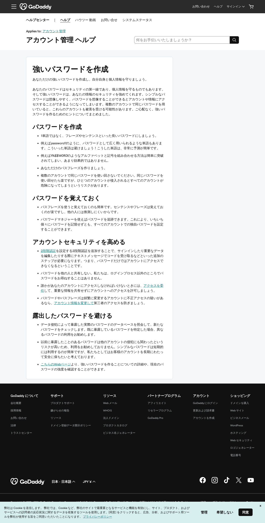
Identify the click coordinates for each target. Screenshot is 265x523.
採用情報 (16, 410)
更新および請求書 (203, 410)
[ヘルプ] (218, 6)
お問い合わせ (19, 418)
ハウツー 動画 (85, 20)
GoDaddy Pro (155, 418)
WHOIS (107, 410)
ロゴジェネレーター (242, 447)
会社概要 (16, 403)
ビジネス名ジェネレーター (119, 432)
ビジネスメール (239, 418)
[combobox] (182, 40)
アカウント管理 (54, 31)
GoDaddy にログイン (205, 403)
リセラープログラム (160, 410)
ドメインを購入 (239, 403)
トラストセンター (21, 432)
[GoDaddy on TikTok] (226, 482)
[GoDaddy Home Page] (28, 481)
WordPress (236, 425)
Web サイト (237, 410)
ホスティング (238, 432)
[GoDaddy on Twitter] (238, 482)
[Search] (234, 40)
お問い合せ (109, 20)
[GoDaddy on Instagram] (214, 482)
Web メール (110, 403)
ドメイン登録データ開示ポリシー (71, 425)
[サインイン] (236, 6)
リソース (56, 418)
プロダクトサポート (63, 403)
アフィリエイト (157, 403)
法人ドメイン (111, 418)
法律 (13, 425)
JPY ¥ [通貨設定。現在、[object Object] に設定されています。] (89, 481)
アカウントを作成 (203, 418)
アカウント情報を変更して (74, 303)
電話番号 (235, 455)
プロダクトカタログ (115, 425)
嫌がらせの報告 (60, 410)
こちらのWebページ (56, 364)
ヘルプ (65, 20)
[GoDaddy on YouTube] (250, 482)
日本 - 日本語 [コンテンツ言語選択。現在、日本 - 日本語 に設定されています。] (64, 481)
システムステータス (137, 20)
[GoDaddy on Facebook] (202, 482)
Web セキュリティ (241, 440)
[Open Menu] (12, 6)
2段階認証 (48, 250)
